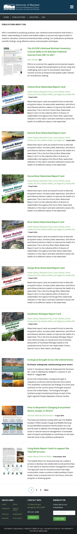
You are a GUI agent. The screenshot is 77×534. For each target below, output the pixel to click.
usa (43, 17)
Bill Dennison (48, 415)
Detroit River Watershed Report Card (46, 132)
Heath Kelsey (32, 91)
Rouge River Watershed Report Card (46, 267)
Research (5, 518)
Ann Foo (37, 94)
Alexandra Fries (45, 91)
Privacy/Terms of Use (34, 529)
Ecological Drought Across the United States (50, 359)
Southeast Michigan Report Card (44, 313)
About (15, 504)
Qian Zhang (32, 59)
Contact (33, 517)
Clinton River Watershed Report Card (46, 86)
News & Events (16, 509)
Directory (5, 514)
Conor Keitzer (59, 91)
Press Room (17, 518)
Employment (17, 514)
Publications (18, 17)
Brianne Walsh (45, 456)
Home (6, 17)
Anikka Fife (70, 94)
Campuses (5, 508)
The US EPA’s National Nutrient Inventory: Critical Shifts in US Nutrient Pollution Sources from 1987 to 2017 (49, 51)
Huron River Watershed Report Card (45, 176)
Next (46, 490)
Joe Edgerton (59, 94)
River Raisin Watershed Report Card (45, 221)
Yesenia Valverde (34, 415)
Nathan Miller (47, 94)
